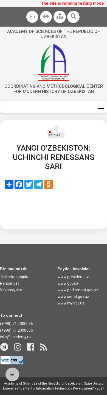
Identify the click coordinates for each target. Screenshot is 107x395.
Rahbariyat (9, 283)
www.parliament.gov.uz (78, 290)
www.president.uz (73, 277)
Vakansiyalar (11, 290)
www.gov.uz (68, 283)
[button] (46, 17)
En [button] (32, 16)
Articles (54, 135)
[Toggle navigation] (100, 106)
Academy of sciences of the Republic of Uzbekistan (53, 34)
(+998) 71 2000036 (16, 323)
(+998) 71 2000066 (16, 330)
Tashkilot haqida (14, 277)
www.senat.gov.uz (73, 296)
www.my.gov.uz (71, 303)
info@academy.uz (16, 337)
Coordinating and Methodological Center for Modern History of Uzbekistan (53, 89)
